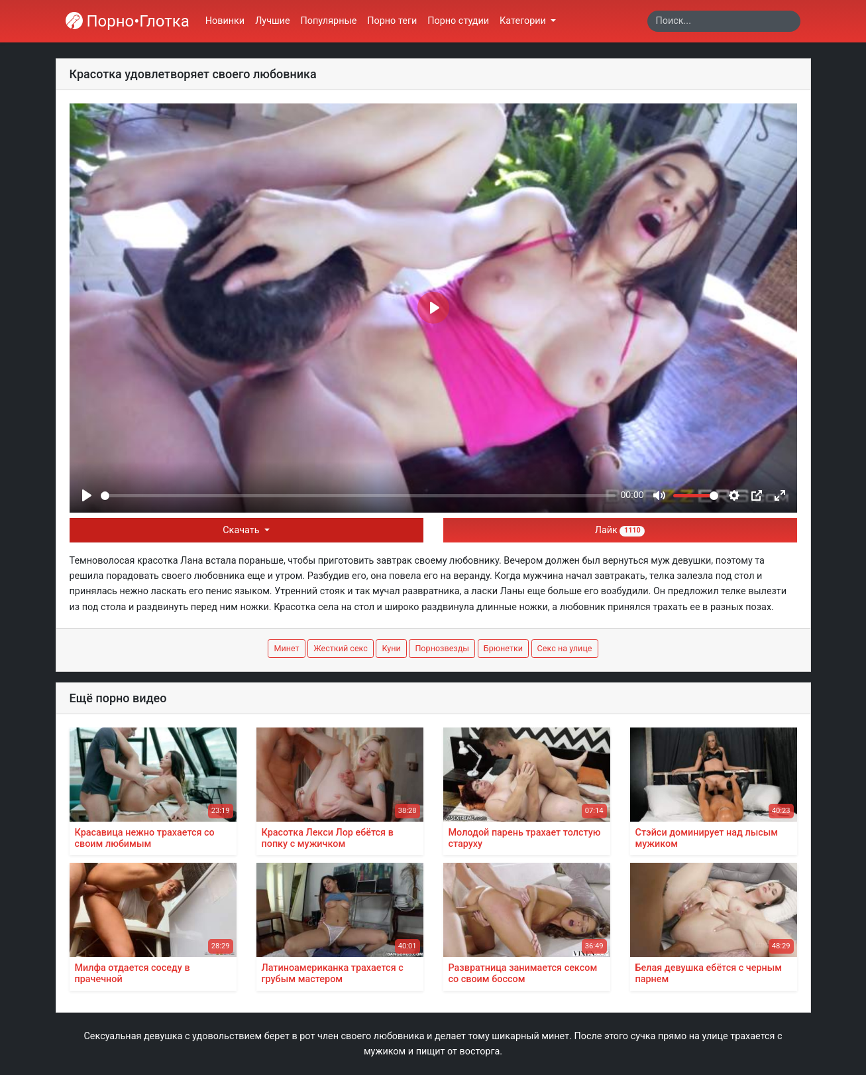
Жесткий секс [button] (340, 648)
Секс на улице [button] (564, 648)
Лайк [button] (620, 530)
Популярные (329, 21)
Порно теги (392, 21)
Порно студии (458, 21)
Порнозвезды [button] (442, 648)
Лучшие (272, 21)
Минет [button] (286, 648)
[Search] (723, 21)
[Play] (86, 495)
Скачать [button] (242, 530)
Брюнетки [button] (503, 648)
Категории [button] (524, 21)
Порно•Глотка (127, 21)
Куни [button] (391, 648)
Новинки (224, 21)
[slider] (358, 495)
